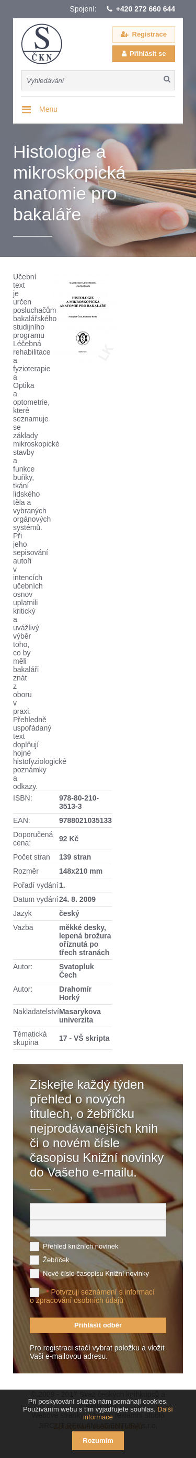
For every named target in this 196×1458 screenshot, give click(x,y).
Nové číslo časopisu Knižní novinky (96, 1273)
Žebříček (56, 1260)
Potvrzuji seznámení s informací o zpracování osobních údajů (92, 1296)
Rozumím (98, 1440)
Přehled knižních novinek (81, 1246)
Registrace (149, 34)
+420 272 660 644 (145, 9)
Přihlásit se (148, 53)
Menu (48, 109)
